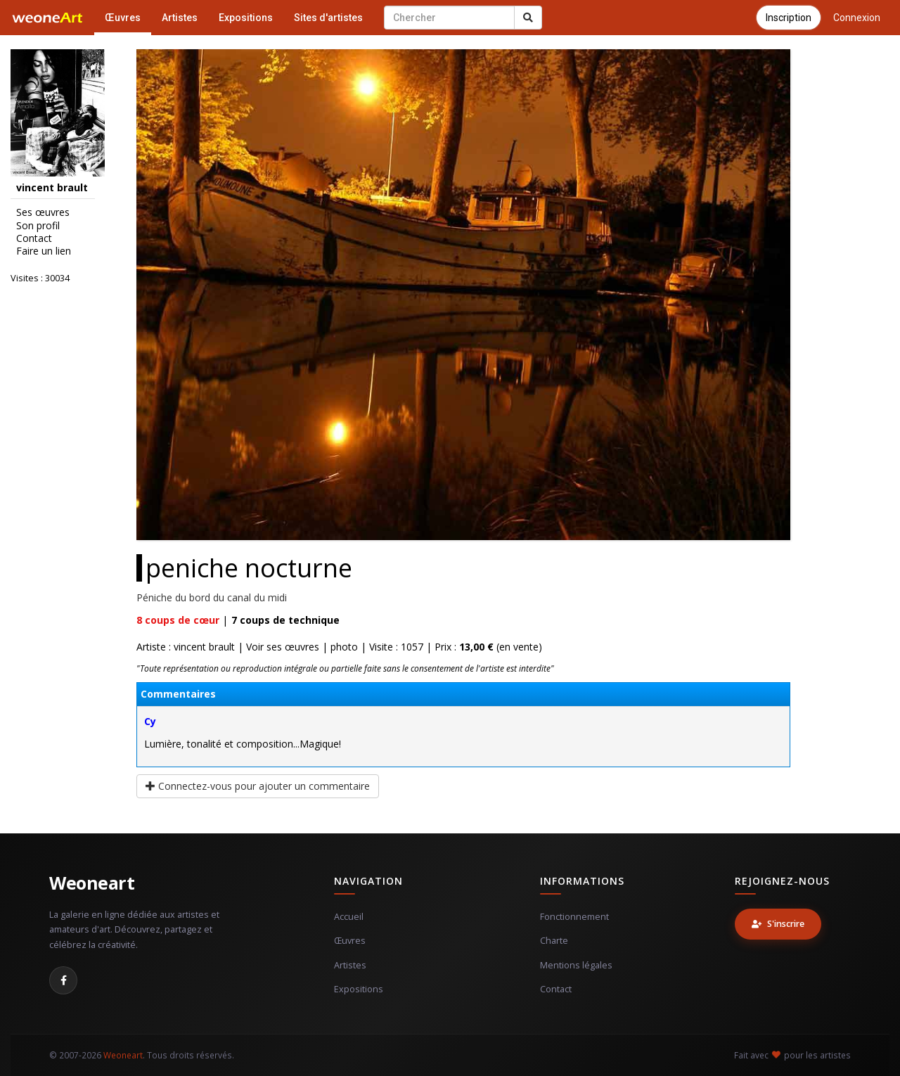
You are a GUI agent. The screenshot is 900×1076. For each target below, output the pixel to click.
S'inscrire (778, 924)
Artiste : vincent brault (185, 646)
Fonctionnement (574, 917)
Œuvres (123, 17)
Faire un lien (43, 251)
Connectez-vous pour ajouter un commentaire (258, 786)
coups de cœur (177, 620)
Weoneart (91, 883)
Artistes (180, 17)
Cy (150, 721)
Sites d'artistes (328, 17)
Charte (554, 941)
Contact (34, 238)
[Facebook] (63, 980)
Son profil (38, 225)
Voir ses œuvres (282, 646)
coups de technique (285, 620)
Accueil (349, 917)
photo (344, 646)
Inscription (788, 17)
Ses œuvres (43, 212)
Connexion (856, 17)
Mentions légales (576, 965)
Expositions (246, 17)
